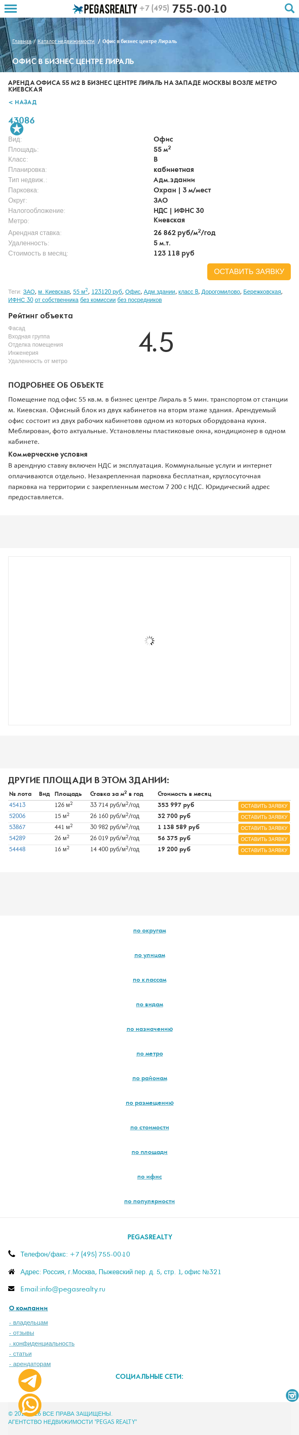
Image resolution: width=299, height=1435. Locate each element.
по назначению (150, 1030)
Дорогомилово (221, 292)
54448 (17, 849)
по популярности (149, 1202)
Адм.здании (159, 292)
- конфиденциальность (42, 1344)
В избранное (16, 128)
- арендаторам (30, 1364)
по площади (149, 1153)
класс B (188, 292)
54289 (17, 838)
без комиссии (98, 300)
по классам (149, 980)
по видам (149, 1005)
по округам (149, 931)
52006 (17, 816)
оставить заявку (249, 272)
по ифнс (149, 1177)
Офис (132, 292)
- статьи (20, 1354)
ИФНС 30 (20, 300)
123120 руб (106, 292)
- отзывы (21, 1333)
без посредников (140, 300)
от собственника (57, 300)
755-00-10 (183, 10)
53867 (17, 827)
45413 (17, 805)
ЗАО (28, 292)
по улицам (149, 956)
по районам (149, 1079)
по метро (149, 1054)
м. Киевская (54, 292)
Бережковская (262, 292)
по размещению (150, 1103)
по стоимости (149, 1128)
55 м (80, 292)
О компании (28, 1309)
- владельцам (28, 1323)
